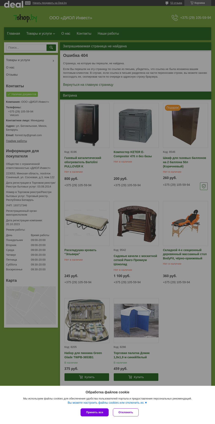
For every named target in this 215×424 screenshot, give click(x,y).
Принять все (94, 412)
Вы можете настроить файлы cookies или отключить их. (106, 402)
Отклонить (125, 412)
